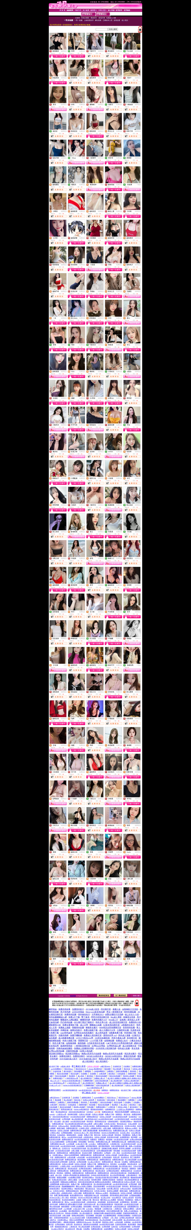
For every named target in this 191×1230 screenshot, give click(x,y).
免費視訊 (64, 51)
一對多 (83, 158)
